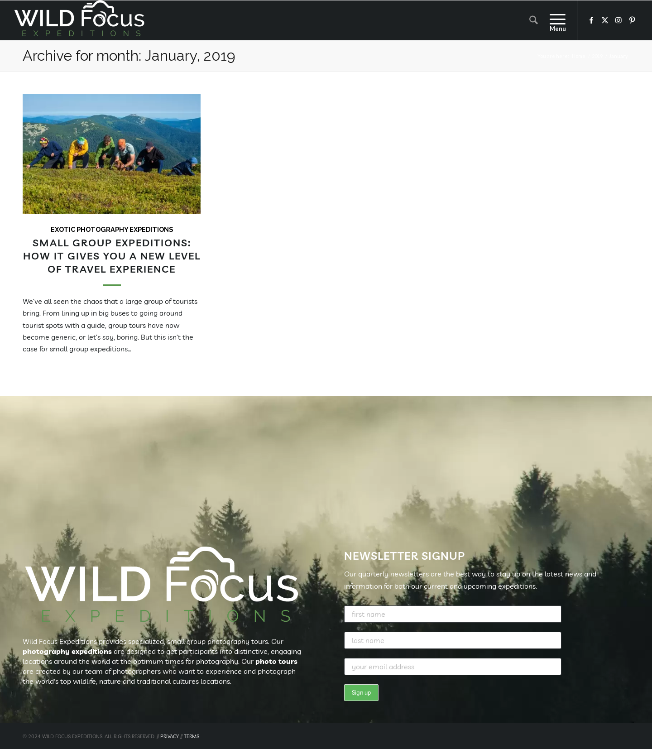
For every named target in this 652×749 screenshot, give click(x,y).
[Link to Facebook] (591, 20)
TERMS (191, 736)
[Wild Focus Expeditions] (81, 20)
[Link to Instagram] (618, 20)
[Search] (533, 20)
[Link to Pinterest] (632, 20)
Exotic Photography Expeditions (112, 229)
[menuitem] (533, 20)
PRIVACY (169, 736)
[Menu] (555, 20)
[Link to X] (605, 20)
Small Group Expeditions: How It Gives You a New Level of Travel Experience (112, 255)
